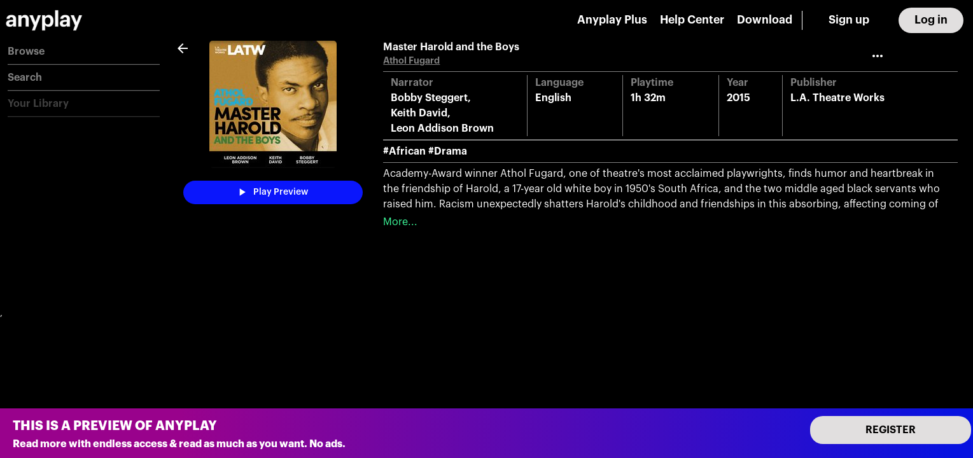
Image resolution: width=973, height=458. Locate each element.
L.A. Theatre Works (837, 98)
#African (404, 151)
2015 (738, 98)
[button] (84, 52)
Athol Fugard (411, 61)
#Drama (447, 151)
